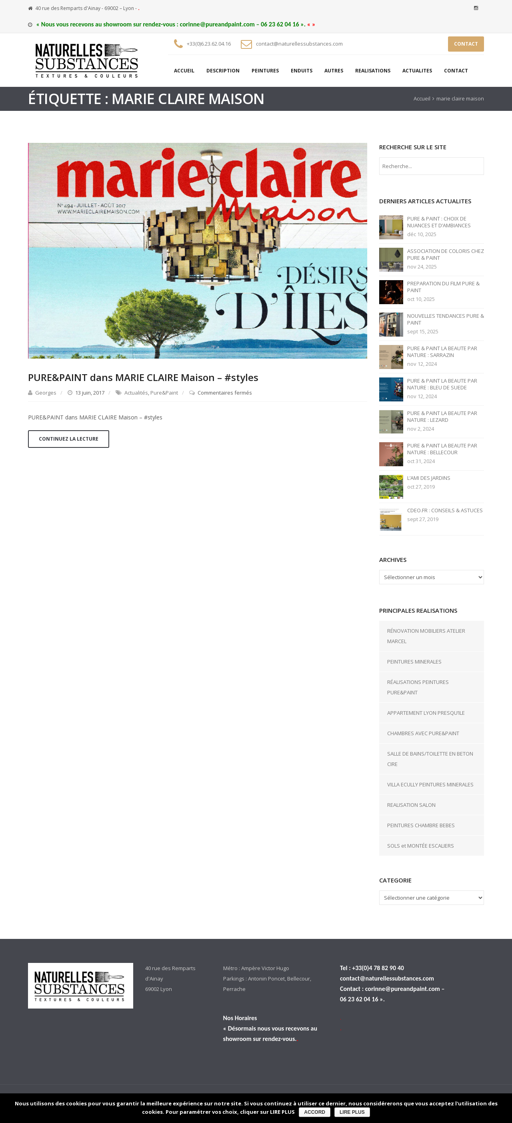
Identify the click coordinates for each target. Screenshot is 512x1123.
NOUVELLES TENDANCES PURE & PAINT (445, 319)
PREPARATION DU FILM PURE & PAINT (443, 287)
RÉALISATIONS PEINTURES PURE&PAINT (418, 687)
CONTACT (466, 43)
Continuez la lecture (68, 438)
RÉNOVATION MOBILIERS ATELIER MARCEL (426, 636)
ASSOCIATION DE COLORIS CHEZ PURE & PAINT (445, 254)
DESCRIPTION (223, 70)
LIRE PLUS (352, 1112)
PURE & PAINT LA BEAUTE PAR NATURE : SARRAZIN (442, 352)
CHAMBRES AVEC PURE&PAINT (423, 733)
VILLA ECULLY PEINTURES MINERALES (430, 784)
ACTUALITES (417, 70)
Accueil (422, 98)
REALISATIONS (372, 70)
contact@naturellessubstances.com (299, 43)
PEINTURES (265, 70)
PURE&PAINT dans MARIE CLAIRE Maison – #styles (143, 377)
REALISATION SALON (411, 804)
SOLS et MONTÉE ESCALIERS (420, 845)
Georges (45, 392)
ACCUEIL (184, 70)
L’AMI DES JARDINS (428, 478)
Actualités (136, 392)
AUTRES (333, 70)
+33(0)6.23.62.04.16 (209, 43)
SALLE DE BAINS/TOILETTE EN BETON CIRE (430, 759)
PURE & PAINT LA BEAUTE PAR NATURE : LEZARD (442, 416)
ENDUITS (301, 70)
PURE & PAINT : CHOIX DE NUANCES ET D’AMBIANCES (439, 222)
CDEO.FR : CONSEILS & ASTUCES (445, 510)
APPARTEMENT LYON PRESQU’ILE (426, 712)
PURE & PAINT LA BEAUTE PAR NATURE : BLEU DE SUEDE (442, 384)
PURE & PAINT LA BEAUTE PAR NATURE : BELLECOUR (442, 449)
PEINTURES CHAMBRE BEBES (421, 825)
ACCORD (314, 1112)
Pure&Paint (164, 392)
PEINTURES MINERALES (414, 661)
